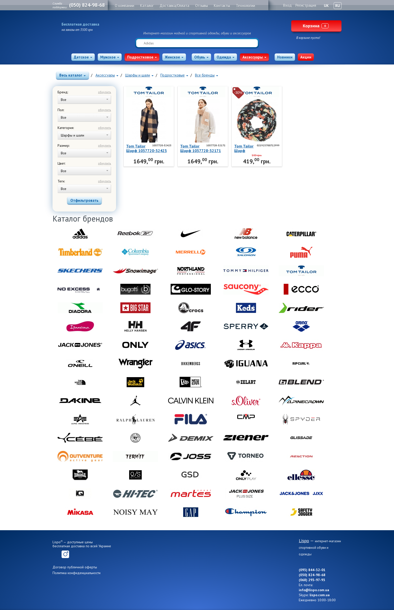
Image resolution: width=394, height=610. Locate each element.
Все (84, 99)
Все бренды (206, 75)
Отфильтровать (84, 200)
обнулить (104, 92)
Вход (287, 5)
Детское (83, 57)
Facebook (56, 554)
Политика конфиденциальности (77, 573)
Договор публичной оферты (75, 567)
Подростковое (142, 57)
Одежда (225, 57)
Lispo (197, 23)
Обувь (201, 57)
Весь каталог (72, 75)
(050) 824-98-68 (87, 5)
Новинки (284, 57)
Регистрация (306, 5)
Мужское (109, 57)
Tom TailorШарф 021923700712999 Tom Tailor (255, 148)
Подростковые (174, 75)
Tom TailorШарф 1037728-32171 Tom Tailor (200, 148)
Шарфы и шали (139, 75)
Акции (305, 57)
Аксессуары (254, 57)
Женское (174, 57)
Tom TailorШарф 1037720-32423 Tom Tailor (146, 148)
